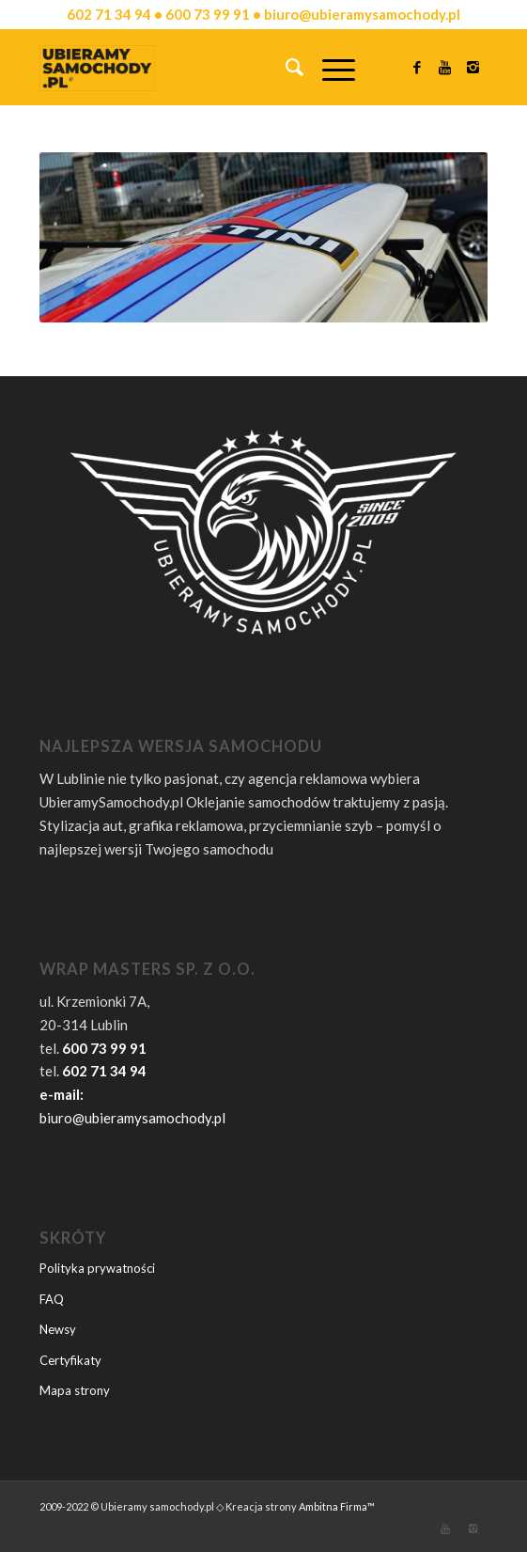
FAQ (51, 1299)
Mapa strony (74, 1390)
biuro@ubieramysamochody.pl (132, 1117)
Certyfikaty (70, 1360)
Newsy (57, 1329)
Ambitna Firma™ (337, 1506)
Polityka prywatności (97, 1268)
